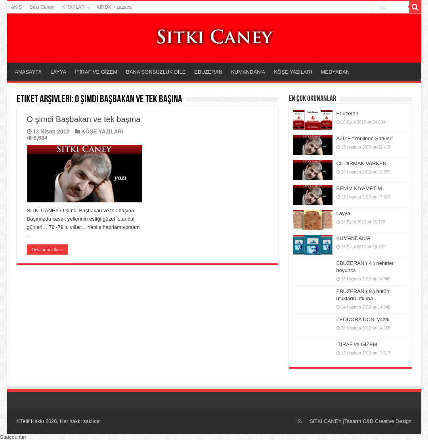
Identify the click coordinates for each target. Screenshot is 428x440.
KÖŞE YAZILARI (293, 72)
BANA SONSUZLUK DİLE (155, 72)
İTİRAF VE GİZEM (96, 72)
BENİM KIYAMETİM (359, 188)
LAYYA (58, 72)
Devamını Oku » (47, 249)
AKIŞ (16, 7)
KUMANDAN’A (248, 72)
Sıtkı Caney (42, 7)
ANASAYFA (28, 72)
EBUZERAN (208, 72)
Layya (343, 213)
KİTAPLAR (73, 7)
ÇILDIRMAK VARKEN (361, 163)
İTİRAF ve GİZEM (356, 344)
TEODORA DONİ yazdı (363, 319)
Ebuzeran (347, 113)
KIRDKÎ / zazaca (114, 7)
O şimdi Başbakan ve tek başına (84, 119)
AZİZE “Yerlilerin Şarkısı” (364, 138)
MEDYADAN (335, 72)
